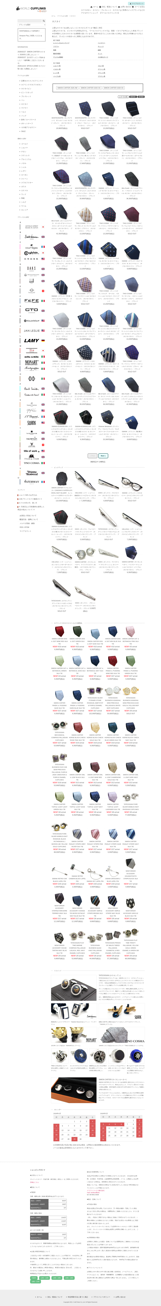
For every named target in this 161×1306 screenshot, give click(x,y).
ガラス (23, 186)
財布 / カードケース (28, 120)
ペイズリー (101, 43)
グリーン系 (101, 69)
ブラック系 (101, 73)
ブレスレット (26, 96)
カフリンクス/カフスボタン (31, 85)
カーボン (24, 175)
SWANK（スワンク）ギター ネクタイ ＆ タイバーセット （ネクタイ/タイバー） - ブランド (108, 366)
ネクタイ (73, 16)
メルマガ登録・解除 (27, 523)
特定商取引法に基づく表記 (78, 1297)
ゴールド (24, 144)
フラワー (56, 46)
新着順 (141, 97)
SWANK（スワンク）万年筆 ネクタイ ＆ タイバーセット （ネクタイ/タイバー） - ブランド (62, 298)
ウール (23, 206)
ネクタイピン (26, 89)
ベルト (23, 112)
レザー (23, 171)
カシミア (24, 210)
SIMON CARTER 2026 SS (113, 88)
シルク (23, 202)
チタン (23, 151)
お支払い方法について (28, 515)
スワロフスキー (27, 182)
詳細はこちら (34, 1182)
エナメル (24, 190)
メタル (23, 163)
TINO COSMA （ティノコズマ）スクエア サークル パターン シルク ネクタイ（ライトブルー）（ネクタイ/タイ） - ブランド (108, 296)
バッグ (23, 116)
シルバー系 (57, 66)
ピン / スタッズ (27, 92)
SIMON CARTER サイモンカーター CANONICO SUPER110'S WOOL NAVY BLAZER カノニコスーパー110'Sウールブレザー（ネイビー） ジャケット (61, 493)
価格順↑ (133, 97)
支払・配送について (108, 7)
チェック (101, 46)
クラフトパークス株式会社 (96, 1190)
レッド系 (56, 73)
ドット (100, 53)
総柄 (99, 50)
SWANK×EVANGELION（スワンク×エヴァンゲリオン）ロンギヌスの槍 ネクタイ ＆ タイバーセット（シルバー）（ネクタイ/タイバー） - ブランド (85, 431)
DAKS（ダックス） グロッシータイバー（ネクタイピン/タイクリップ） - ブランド (85, 605)
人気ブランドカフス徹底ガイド (30, 499)
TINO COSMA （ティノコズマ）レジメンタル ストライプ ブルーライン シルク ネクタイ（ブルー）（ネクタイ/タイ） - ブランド (108, 331)
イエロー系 (57, 69)
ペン (23, 100)
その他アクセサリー (28, 127)
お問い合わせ (124, 7)
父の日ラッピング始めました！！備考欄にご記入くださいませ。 (31, 60)
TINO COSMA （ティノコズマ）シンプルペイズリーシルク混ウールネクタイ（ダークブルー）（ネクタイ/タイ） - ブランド (132, 156)
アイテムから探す (63, 16)
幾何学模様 (57, 53)
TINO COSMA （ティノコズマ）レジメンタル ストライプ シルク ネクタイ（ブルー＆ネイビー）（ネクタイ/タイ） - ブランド (85, 261)
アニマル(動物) (58, 57)
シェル (23, 167)
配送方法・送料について (29, 519)
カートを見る (138, 7)
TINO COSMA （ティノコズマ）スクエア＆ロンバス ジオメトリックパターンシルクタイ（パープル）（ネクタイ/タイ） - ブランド (108, 156)
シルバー (24, 148)
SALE (23, 131)
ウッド (23, 194)
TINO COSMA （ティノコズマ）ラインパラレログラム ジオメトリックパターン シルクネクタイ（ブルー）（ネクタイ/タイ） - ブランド (61, 191)
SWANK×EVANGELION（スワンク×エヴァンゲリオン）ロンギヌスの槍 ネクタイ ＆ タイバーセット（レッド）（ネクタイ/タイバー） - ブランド (61, 431)
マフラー (24, 108)
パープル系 (57, 76)
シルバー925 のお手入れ (28, 495)
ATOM (26, 527)
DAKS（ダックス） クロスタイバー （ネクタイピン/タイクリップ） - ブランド (108, 495)
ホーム (94, 7)
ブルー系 (101, 66)
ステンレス (25, 155)
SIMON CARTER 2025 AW (67, 88)
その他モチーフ (103, 57)
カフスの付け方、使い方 (28, 503)
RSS (21, 527)
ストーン (24, 179)
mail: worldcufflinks (93, 1192)
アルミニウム (26, 159)
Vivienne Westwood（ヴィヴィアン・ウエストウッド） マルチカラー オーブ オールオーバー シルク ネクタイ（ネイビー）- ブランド (108, 431)
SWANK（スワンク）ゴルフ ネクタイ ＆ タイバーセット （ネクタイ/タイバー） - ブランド (132, 263)
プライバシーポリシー (101, 1297)
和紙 (23, 198)
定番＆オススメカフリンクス (32, 81)
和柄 (54, 50)
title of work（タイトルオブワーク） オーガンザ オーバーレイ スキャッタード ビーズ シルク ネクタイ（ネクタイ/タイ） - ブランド (61, 226)
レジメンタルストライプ (61, 43)
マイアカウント (137, 3)
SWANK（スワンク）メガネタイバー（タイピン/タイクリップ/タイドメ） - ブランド (132, 495)
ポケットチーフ (27, 123)
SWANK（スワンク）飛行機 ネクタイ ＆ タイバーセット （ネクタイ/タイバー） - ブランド (132, 434)
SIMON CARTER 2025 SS (90, 88)
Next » (103, 456)
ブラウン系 (101, 76)
